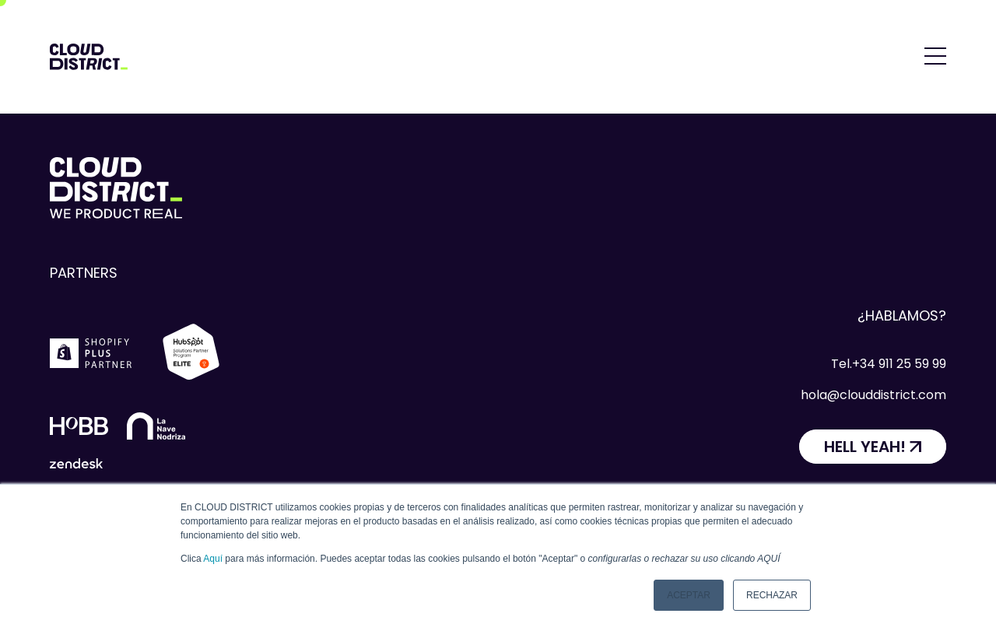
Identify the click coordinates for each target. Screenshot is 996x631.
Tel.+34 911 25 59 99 (888, 364)
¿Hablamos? (901, 315)
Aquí (213, 558)
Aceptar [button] (688, 595)
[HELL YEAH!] (872, 446)
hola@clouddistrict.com (873, 395)
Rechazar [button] (772, 595)
